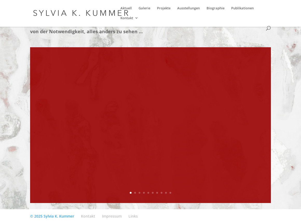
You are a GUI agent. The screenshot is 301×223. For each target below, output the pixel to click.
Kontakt (126, 18)
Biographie (215, 8)
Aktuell (126, 8)
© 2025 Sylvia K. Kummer (52, 216)
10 (170, 193)
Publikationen (242, 8)
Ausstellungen (188, 8)
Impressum (112, 216)
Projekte (163, 8)
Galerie (144, 8)
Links (133, 216)
